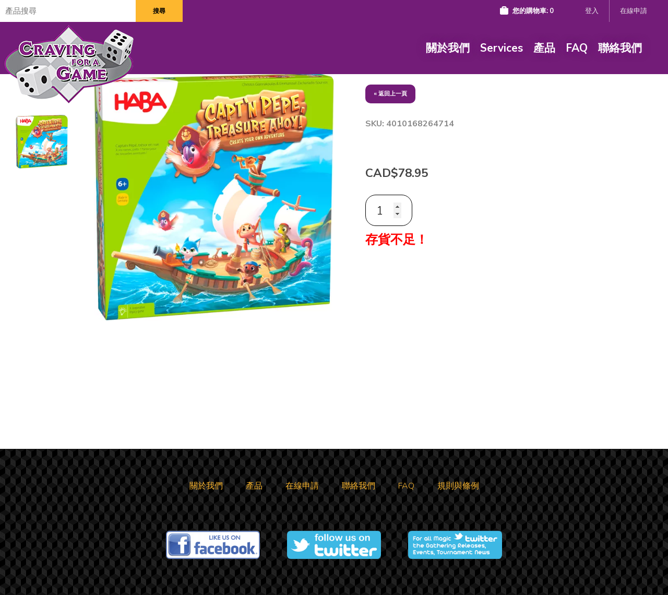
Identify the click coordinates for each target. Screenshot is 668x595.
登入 (592, 11)
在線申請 (633, 11)
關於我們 (448, 48)
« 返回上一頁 (390, 94)
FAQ (577, 48)
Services (501, 48)
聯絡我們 (620, 48)
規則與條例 (458, 486)
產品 (544, 48)
